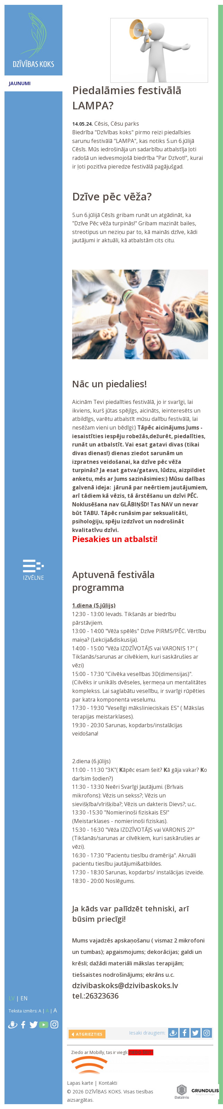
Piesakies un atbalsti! (114, 538)
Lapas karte (80, 1083)
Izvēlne (33, 570)
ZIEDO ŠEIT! (140, 1053)
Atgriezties (88, 1034)
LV (12, 998)
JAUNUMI (20, 83)
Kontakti (107, 1083)
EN (24, 998)
